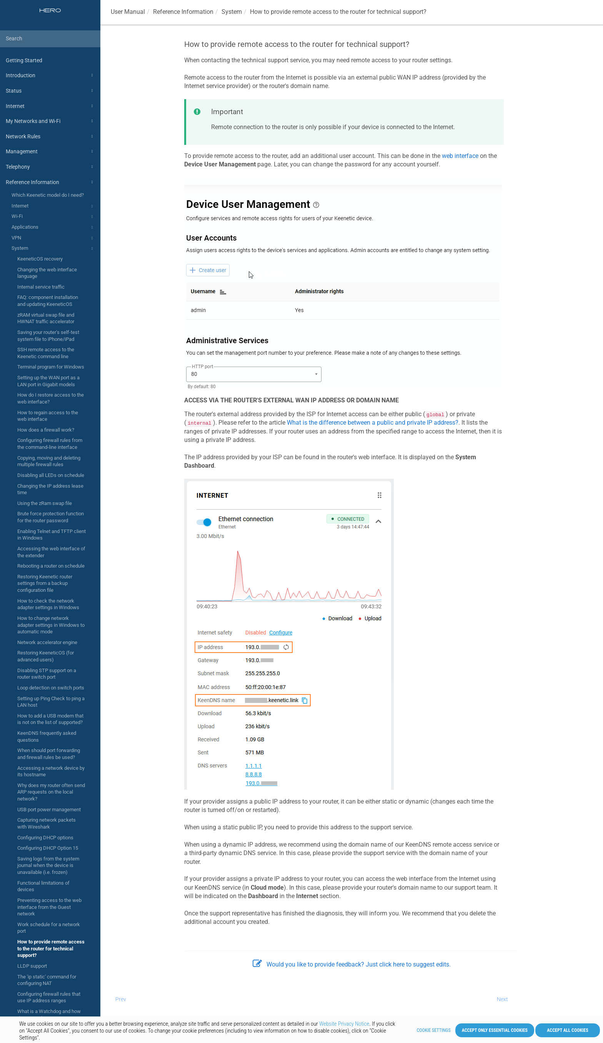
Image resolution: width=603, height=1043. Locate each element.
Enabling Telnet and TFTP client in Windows (51, 534)
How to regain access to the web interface (47, 416)
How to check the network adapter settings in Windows (48, 604)
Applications (53, 227)
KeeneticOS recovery (40, 259)
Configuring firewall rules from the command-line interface (49, 443)
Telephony (50, 167)
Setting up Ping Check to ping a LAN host (51, 702)
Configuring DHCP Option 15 (47, 848)
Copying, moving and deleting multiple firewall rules (48, 461)
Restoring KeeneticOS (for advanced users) (45, 656)
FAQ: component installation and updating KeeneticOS (47, 300)
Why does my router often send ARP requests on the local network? (51, 792)
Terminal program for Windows (50, 367)
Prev (120, 999)
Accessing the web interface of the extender (51, 552)
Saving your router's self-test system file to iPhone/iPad (48, 335)
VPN (53, 238)
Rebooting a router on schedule (51, 566)
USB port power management (49, 809)
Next (502, 999)
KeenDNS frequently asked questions (46, 736)
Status (50, 90)
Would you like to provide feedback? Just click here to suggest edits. (352, 964)
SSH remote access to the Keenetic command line (45, 353)
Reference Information (50, 182)
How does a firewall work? (45, 430)
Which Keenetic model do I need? (48, 195)
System (53, 248)
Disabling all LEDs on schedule (50, 475)
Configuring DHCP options (45, 837)
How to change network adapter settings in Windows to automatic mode (51, 624)
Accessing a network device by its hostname (51, 771)
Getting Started (24, 60)
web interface (460, 155)
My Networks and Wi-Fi (50, 121)
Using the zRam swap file (44, 503)
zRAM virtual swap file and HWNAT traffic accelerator (45, 318)
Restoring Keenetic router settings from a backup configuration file (44, 583)
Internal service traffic (41, 287)
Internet (50, 106)
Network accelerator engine (47, 642)
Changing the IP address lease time (50, 489)
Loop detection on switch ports (50, 688)
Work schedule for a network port (48, 928)
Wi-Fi (53, 217)
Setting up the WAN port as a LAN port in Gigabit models (48, 381)
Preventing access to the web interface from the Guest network (49, 907)
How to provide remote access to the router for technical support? (51, 948)
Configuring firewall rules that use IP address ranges (48, 997)
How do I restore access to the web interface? (50, 398)
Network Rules (50, 136)
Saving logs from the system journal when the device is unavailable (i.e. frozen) (48, 865)
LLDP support (32, 966)
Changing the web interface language (47, 273)
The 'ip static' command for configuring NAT (46, 980)
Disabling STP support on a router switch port (46, 674)
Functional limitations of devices (43, 886)
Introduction (50, 75)
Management (50, 151)
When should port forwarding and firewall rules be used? (48, 753)
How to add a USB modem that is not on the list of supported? (50, 719)
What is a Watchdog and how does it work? (49, 1014)
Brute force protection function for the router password (50, 517)
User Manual (128, 11)
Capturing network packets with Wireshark (46, 823)
